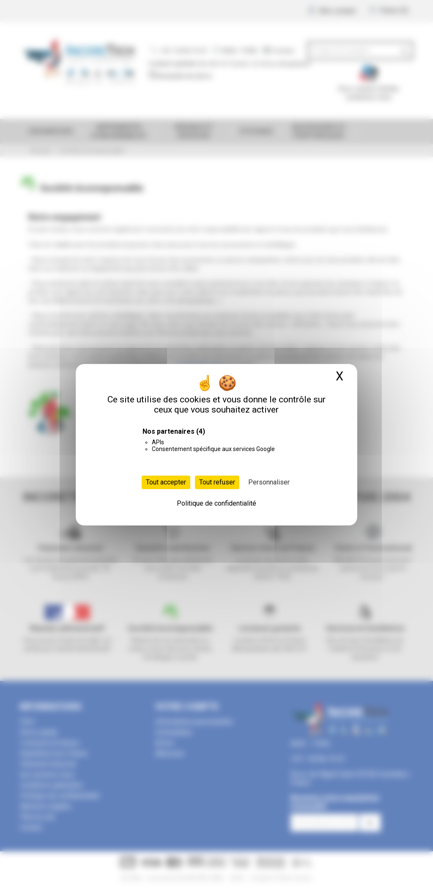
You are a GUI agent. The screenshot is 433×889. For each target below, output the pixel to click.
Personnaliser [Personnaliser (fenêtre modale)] (269, 482)
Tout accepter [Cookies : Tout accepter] (166, 482)
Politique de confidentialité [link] (216, 503)
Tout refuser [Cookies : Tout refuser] (217, 482)
